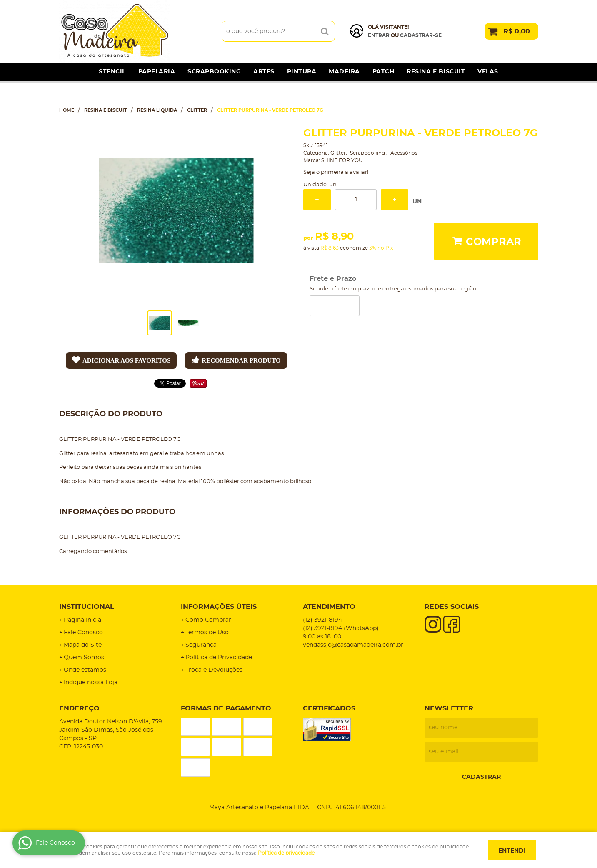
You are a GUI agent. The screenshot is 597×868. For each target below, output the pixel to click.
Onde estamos (85, 670)
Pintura (302, 72)
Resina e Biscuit (436, 72)
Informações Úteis (219, 606)
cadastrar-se (421, 35)
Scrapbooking (214, 72)
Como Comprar (208, 620)
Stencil (112, 72)
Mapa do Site (83, 645)
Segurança (201, 645)
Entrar (379, 35)
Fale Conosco (83, 632)
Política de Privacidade (218, 657)
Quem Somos (84, 657)
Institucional (86, 606)
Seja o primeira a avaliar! (335, 172)
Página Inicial (83, 620)
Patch (383, 72)
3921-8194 (322, 620)
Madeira (344, 72)
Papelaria (156, 72)
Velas (487, 72)
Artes (264, 72)
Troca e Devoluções (213, 670)
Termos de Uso (207, 632)
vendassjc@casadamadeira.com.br (353, 645)
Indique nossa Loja (90, 682)
